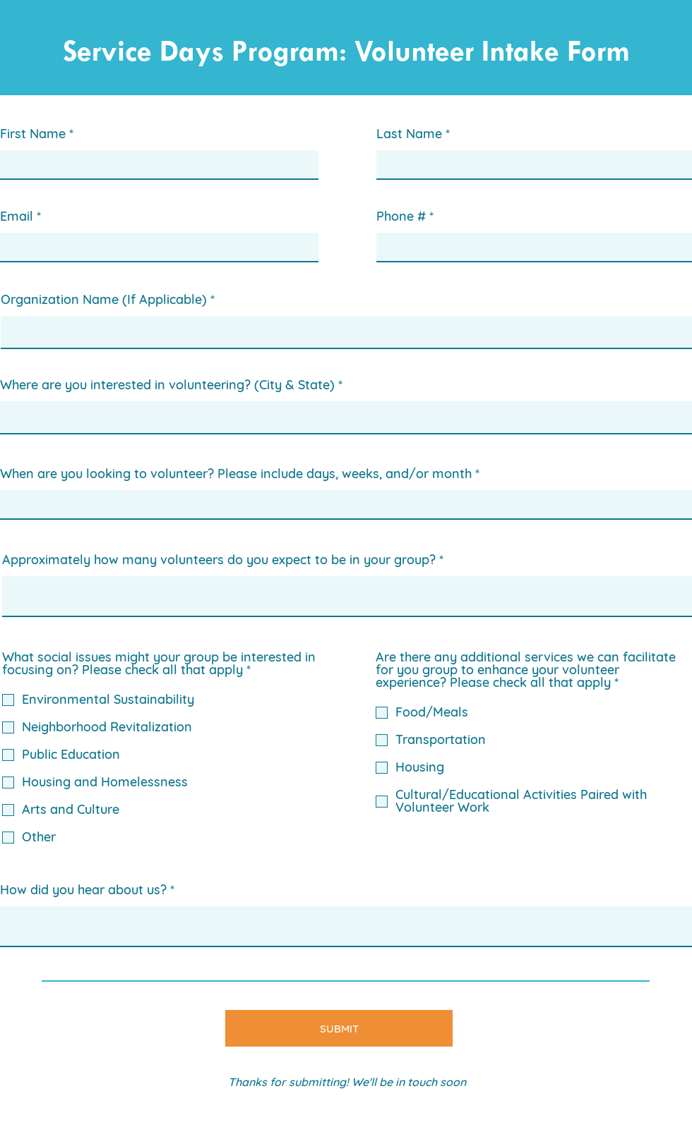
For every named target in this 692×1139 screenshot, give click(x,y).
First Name (33, 134)
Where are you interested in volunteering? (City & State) (167, 385)
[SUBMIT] (339, 1028)
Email (16, 216)
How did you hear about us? (83, 890)
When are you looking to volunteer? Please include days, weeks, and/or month (236, 474)
